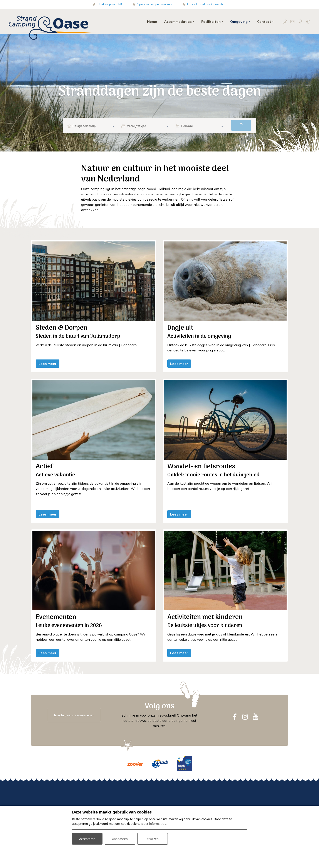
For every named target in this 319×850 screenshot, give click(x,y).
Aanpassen (120, 839)
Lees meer (48, 363)
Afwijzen (152, 839)
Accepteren (87, 839)
